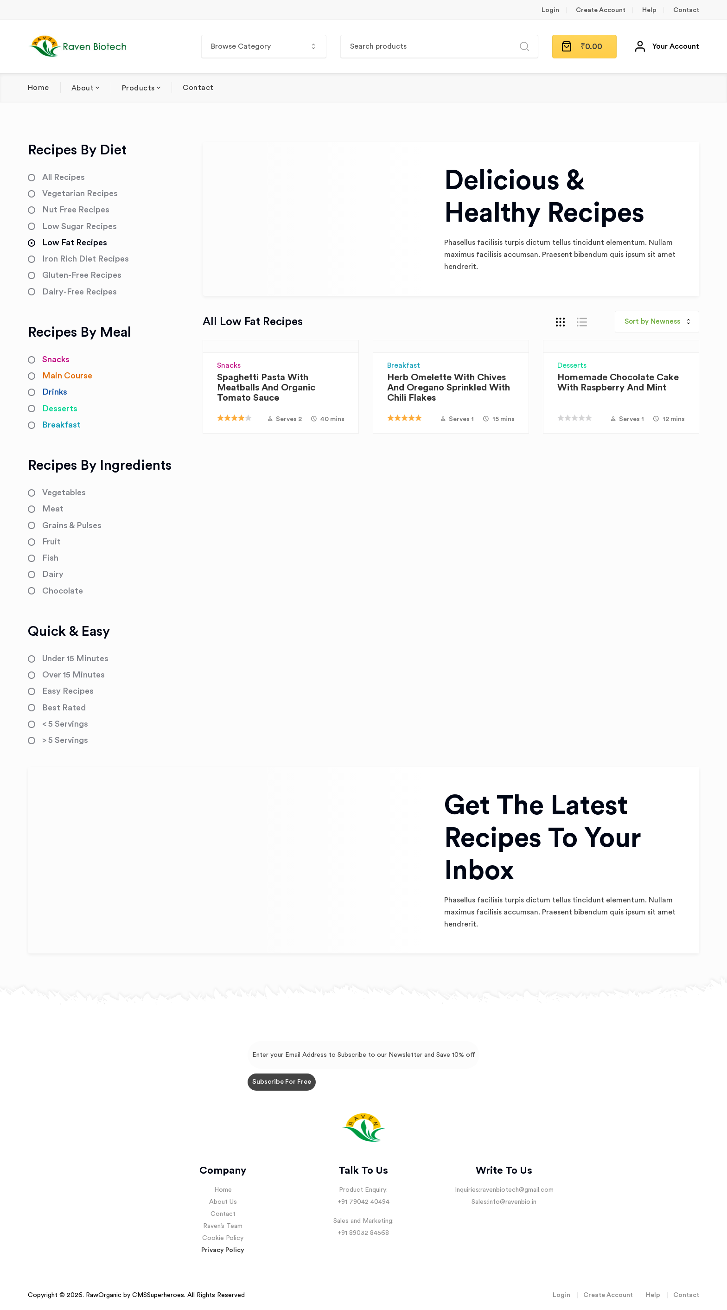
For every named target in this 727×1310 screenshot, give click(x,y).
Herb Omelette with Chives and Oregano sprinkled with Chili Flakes (448, 388)
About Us (223, 1202)
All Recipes (63, 177)
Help (649, 10)
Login (550, 10)
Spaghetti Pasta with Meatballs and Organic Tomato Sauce (266, 388)
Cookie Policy (222, 1238)
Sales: (480, 1202)
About (82, 88)
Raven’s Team (222, 1226)
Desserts (572, 365)
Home (38, 87)
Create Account (600, 10)
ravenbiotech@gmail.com (517, 1190)
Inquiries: (467, 1190)
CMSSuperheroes (158, 1295)
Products (138, 88)
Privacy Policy (222, 1250)
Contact (686, 10)
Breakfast (403, 365)
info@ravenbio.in (512, 1202)
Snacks (229, 365)
